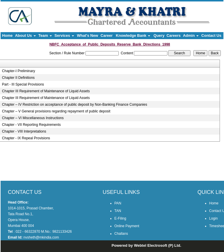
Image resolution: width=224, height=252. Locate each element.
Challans (121, 234)
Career (107, 35)
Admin (191, 35)
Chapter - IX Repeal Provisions (26, 138)
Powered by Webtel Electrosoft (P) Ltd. (146, 245)
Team (45, 35)
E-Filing (120, 218)
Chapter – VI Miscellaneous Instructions (33, 118)
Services (64, 35)
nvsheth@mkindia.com (41, 237)
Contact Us (211, 35)
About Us (25, 35)
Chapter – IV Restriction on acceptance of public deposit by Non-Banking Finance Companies (74, 104)
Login (213, 218)
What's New (87, 35)
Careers (174, 35)
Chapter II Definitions (18, 78)
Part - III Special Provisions (23, 84)
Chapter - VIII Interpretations (24, 131)
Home (7, 35)
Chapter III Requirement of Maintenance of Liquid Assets (46, 91)
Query (158, 35)
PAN (117, 203)
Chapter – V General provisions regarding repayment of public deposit (56, 111)
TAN (117, 211)
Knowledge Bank (133, 35)
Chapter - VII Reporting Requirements (31, 125)
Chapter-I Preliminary (18, 71)
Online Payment (126, 226)
